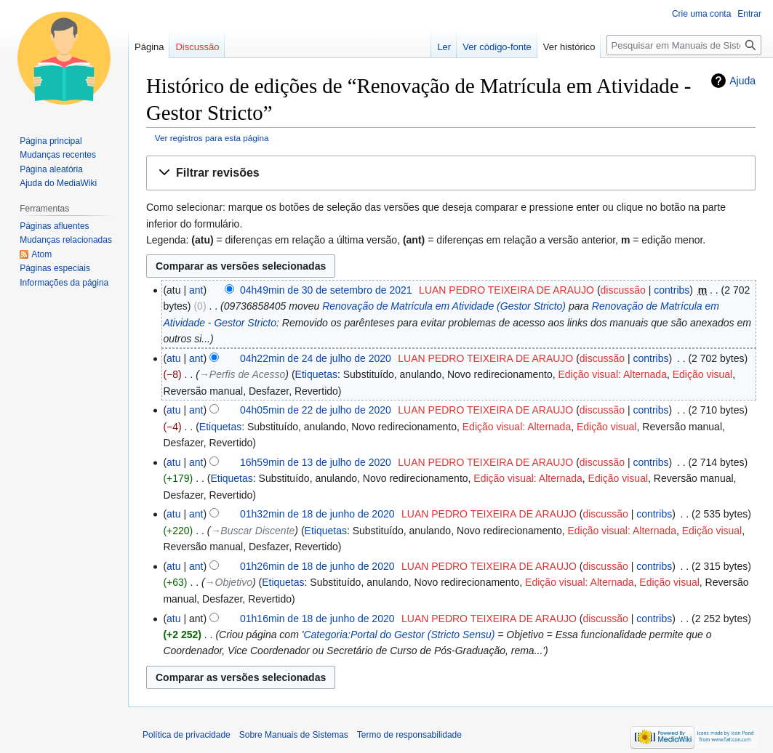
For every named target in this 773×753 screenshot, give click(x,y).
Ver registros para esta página (212, 137)
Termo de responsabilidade (409, 735)
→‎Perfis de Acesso (242, 374)
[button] (451, 173)
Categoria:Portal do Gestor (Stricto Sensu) (398, 634)
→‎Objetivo (228, 582)
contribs (671, 290)
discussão (623, 290)
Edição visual (703, 374)
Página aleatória (51, 169)
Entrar (749, 14)
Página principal (50, 141)
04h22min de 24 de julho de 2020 (315, 358)
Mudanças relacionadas (66, 240)
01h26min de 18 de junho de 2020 (317, 566)
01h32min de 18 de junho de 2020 (317, 514)
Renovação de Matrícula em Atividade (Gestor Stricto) (444, 306)
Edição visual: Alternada (612, 374)
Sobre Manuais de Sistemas (293, 735)
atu (173, 358)
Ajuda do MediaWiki (58, 183)
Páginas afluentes (54, 226)
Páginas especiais (55, 268)
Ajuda (742, 80)
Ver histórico (569, 46)
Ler (444, 46)
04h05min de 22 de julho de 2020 (315, 410)
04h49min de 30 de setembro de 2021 (326, 290)
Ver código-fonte (497, 46)
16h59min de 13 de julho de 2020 (315, 462)
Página (149, 46)
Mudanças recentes (58, 155)
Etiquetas (316, 374)
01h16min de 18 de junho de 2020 (317, 618)
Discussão (197, 46)
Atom (41, 254)
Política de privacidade (187, 735)
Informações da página (64, 283)
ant (196, 290)
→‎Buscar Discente (252, 530)
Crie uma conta (701, 14)
